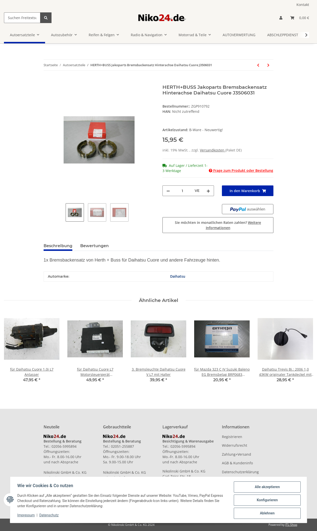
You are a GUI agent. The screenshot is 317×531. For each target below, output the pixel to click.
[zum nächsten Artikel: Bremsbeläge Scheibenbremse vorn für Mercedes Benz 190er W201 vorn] (268, 65)
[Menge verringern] (168, 191)
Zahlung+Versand (236, 454)
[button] (280, 17)
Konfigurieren (266, 500)
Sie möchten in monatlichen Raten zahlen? (218, 225)
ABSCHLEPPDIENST (282, 34)
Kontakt (302, 4)
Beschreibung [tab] (58, 245)
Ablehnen (266, 513)
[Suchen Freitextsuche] (22, 17)
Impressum (26, 516)
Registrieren (232, 436)
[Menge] (182, 191)
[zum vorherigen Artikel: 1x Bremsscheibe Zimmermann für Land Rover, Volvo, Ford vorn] (258, 65)
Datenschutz (49, 516)
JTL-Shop (291, 525)
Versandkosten (212, 150)
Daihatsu (177, 276)
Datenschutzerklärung (240, 472)
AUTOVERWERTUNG (239, 34)
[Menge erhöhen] (208, 191)
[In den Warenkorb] (48, 81)
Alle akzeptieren (266, 488)
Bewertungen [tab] (94, 245)
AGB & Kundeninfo (237, 463)
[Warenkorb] (299, 17)
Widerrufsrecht (234, 445)
